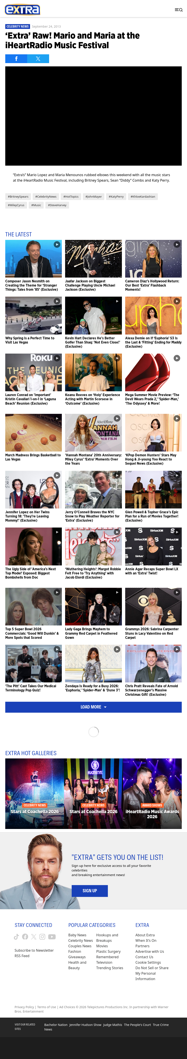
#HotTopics (70, 196)
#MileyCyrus (16, 205)
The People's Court (137, 1025)
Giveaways (77, 957)
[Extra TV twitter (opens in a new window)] (34, 937)
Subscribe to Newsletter (34, 950)
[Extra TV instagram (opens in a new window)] (42, 936)
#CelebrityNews (45, 196)
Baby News (77, 935)
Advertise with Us (149, 951)
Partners (142, 946)
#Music (36, 205)
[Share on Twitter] (38, 58)
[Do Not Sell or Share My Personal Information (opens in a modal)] (154, 973)
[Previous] (9, 792)
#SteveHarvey (57, 205)
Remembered (107, 957)
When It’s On (146, 940)
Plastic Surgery (108, 951)
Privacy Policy (24, 1007)
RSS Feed (22, 955)
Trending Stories (109, 967)
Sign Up (90, 890)
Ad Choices (67, 1007)
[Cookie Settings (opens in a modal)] (148, 962)
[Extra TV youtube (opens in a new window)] (52, 937)
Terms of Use (46, 1007)
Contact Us (144, 957)
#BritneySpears (18, 196)
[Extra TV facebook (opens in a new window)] (25, 936)
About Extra (145, 935)
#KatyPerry (116, 196)
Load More (94, 707)
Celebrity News (18, 26)
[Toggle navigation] (178, 9)
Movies (102, 946)
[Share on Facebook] (16, 58)
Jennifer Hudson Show (85, 1025)
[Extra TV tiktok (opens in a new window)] (16, 936)
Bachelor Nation (56, 1025)
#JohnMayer (93, 196)
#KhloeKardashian (143, 196)
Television (104, 962)
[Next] (177, 792)
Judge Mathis (112, 1025)
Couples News (80, 946)
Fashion (74, 951)
